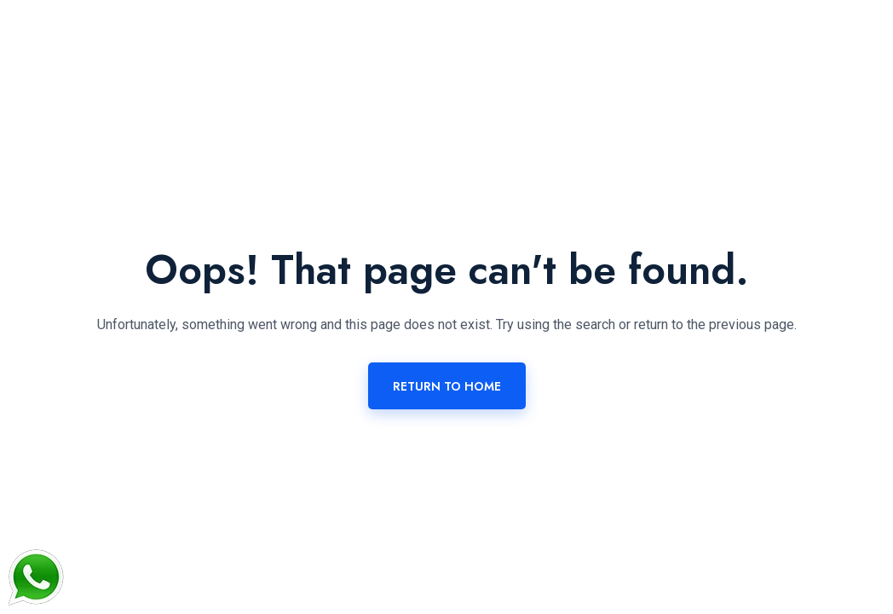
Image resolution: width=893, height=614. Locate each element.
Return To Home (447, 386)
